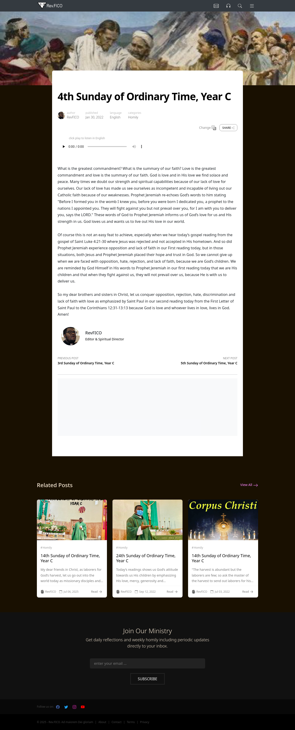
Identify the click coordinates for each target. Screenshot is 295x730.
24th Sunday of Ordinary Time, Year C (146, 558)
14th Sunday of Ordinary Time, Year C (70, 558)
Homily (133, 117)
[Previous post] (103, 360)
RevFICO (73, 117)
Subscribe (147, 678)
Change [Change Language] (207, 128)
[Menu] (251, 5)
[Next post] (192, 360)
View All (249, 485)
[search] (239, 5)
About (102, 722)
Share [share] (228, 128)
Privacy (144, 722)
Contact (116, 722)
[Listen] (215, 5)
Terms (131, 722)
